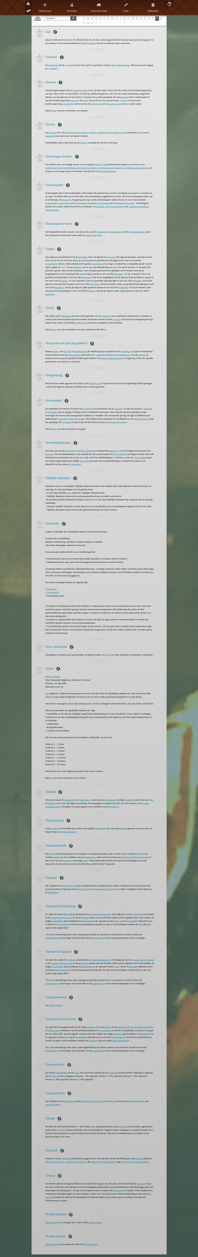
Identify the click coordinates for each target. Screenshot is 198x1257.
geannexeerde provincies (77, 132)
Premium (145, 803)
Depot (117, 921)
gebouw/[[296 (100, 164)
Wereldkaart (66, 316)
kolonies (92, 132)
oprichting (105, 316)
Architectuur (51, 168)
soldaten (128, 800)
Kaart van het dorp (93, 235)
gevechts (118, 65)
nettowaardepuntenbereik (113, 358)
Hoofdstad (70, 914)
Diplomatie (153, 7)
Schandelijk (68, 104)
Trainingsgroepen (53, 806)
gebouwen (95, 1162)
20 (169, 4)
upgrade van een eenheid (143, 960)
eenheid (51, 803)
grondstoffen (96, 263)
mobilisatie (84, 800)
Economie (72, 7)
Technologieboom (108, 171)
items (69, 493)
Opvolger (74, 100)
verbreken (95, 104)
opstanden (80, 419)
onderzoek (53, 65)
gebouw (52, 132)
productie (82, 1162)
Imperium (93, 1040)
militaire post (53, 1030)
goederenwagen (56, 1005)
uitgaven (60, 1162)
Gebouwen (101, 232)
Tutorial (83, 142)
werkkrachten (71, 1162)
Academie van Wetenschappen (100, 168)
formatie (53, 68)
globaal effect (75, 355)
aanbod (139, 853)
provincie (138, 419)
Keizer (86, 100)
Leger (126, 7)
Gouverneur (113, 1072)
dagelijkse (147, 408)
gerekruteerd (100, 828)
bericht (52, 853)
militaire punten (95, 1222)
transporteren (63, 924)
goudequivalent (52, 938)
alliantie (122, 1126)
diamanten (118, 274)
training (123, 828)
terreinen (55, 351)
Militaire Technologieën (100, 203)
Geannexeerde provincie (62, 917)
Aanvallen (100, 355)
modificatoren (81, 322)
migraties (49, 454)
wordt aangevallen (120, 1040)
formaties (126, 65)
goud (115, 267)
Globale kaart (44, 7)
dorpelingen (111, 800)
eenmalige (52, 412)
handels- (150, 1027)
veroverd (117, 319)
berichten (62, 1130)
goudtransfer (89, 857)
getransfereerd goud (140, 857)
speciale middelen (140, 1162)
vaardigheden (62, 1072)
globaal (65, 199)
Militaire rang (51, 1222)
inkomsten (77, 267)
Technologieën (115, 232)
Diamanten (51, 589)
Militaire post (94, 383)
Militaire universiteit (77, 168)
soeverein (69, 65)
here (54, 110)
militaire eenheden (137, 232)
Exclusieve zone (85, 889)
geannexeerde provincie (128, 1027)
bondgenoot (125, 857)
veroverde (127, 1162)
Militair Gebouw (52, 676)
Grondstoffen (52, 592)
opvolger (125, 97)
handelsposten (103, 132)
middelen (91, 1027)
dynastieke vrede (114, 104)
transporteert (106, 914)
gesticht (142, 355)
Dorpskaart (91, 43)
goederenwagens (52, 1104)
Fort (47, 693)
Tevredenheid (51, 263)
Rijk (78, 260)
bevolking (86, 408)
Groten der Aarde (99, 7)
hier (51, 778)
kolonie (146, 419)
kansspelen (50, 136)
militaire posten (120, 132)
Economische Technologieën (58, 203)
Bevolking (82, 257)
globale (81, 450)
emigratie (63, 419)
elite (151, 800)
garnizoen (118, 1190)
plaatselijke (70, 450)
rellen (70, 419)
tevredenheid (85, 461)
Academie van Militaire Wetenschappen (131, 168)
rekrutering (69, 800)
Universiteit (62, 168)
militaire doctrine (68, 832)
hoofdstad (146, 1034)
